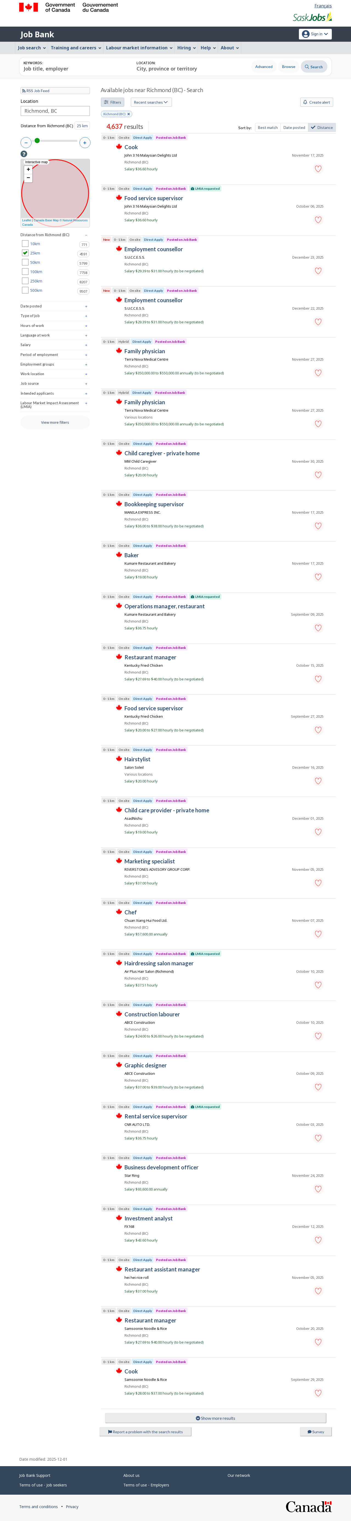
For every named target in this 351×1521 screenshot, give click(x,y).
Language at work (55, 336)
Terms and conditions (38, 1506)
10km (55, 243)
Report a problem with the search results (145, 1431)
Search (314, 66)
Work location (55, 375)
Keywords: (33, 63)
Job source (55, 384)
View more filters (55, 422)
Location (29, 101)
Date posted (294, 127)
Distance (322, 127)
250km (55, 281)
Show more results (215, 1418)
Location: (146, 63)
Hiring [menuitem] (186, 48)
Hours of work (55, 326)
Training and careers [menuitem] (76, 48)
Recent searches (151, 102)
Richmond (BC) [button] (116, 114)
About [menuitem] (230, 48)
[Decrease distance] (26, 142)
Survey (316, 1431)
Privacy (72, 1506)
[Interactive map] (55, 193)
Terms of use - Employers (146, 1485)
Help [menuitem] (208, 48)
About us (131, 1475)
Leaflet (26, 220)
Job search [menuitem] (32, 48)
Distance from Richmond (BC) (47, 125)
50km (55, 262)
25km (55, 253)
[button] (318, 168)
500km (55, 290)
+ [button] (28, 170)
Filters (112, 102)
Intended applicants (55, 394)
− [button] (28, 178)
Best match (268, 127)
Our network (239, 1475)
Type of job (55, 316)
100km (55, 271)
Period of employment (55, 355)
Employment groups (55, 365)
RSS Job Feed (35, 90)
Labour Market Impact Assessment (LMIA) (55, 406)
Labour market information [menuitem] (139, 48)
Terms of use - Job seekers (43, 1485)
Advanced (264, 66)
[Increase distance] (85, 142)
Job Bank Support (34, 1475)
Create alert (316, 102)
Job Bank (37, 34)
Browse (288, 66)
